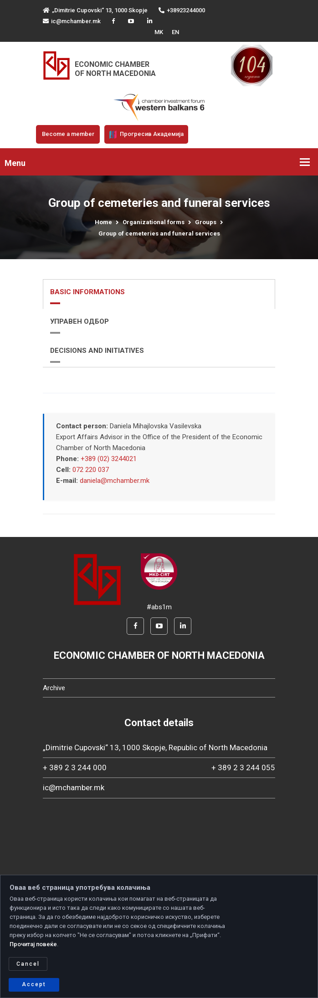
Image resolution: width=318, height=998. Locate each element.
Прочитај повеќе (33, 944)
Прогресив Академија (146, 134)
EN (175, 32)
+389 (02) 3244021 (109, 459)
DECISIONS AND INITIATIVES (97, 350)
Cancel (28, 964)
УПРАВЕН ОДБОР (79, 321)
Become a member (68, 133)
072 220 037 (90, 470)
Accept (34, 984)
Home (103, 222)
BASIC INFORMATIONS (87, 292)
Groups (205, 222)
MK (158, 32)
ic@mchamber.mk (72, 21)
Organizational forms (154, 222)
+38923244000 (182, 10)
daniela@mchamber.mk (114, 480)
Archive (54, 688)
